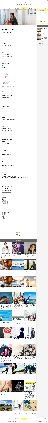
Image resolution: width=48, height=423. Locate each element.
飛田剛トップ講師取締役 (40, 22)
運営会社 (14, 421)
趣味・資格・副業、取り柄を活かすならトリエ (24, 3)
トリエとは (3, 8)
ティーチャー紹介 (37, 8)
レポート (38, 18)
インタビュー (39, 13)
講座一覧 (10, 8)
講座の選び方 (17, 8)
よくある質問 (44, 8)
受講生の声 (30, 8)
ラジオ (38, 17)
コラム (24, 8)
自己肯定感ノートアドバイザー (41, 21)
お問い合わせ (10, 421)
